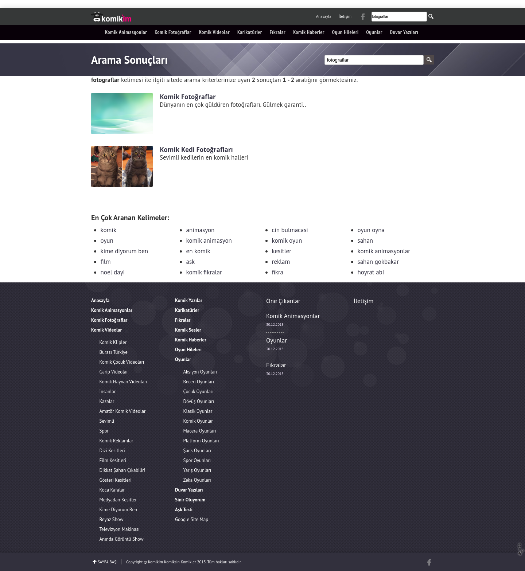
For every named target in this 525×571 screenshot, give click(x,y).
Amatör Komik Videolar (123, 411)
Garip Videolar (114, 372)
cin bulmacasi (290, 230)
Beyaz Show (112, 519)
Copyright (134, 561)
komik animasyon (209, 240)
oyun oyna (371, 230)
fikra (278, 272)
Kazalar (107, 401)
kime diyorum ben (124, 251)
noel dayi (113, 272)
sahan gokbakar (378, 262)
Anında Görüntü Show (122, 539)
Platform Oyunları (201, 441)
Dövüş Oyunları (198, 401)
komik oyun (287, 240)
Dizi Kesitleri (112, 450)
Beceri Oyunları (198, 382)
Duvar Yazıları (404, 32)
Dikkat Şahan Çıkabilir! (122, 470)
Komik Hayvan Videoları (123, 382)
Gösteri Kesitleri (116, 480)
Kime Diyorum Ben (118, 510)
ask (190, 262)
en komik (198, 251)
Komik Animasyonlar (126, 32)
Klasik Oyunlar (198, 411)
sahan (365, 240)
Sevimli (107, 421)
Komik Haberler (308, 32)
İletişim (345, 16)
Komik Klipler (113, 342)
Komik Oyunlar (198, 421)
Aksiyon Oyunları (200, 372)
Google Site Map (191, 519)
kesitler (281, 251)
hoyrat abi (371, 272)
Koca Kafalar (112, 490)
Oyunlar (374, 32)
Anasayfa (323, 16)
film (106, 262)
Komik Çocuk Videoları (122, 362)
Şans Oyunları (197, 450)
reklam (281, 262)
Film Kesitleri (113, 460)
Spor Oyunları (197, 460)
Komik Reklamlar (116, 441)
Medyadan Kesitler (118, 500)
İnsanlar (108, 391)
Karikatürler (249, 32)
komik (109, 230)
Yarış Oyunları (197, 470)
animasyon (200, 230)
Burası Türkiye (114, 352)
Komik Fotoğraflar (173, 32)
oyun (107, 240)
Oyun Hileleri (345, 32)
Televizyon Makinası (120, 529)
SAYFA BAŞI (107, 561)
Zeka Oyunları (197, 480)
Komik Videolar (214, 32)
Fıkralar (277, 32)
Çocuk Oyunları (198, 391)
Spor (104, 431)
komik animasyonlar (384, 251)
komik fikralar (204, 272)
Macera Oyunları (199, 431)
